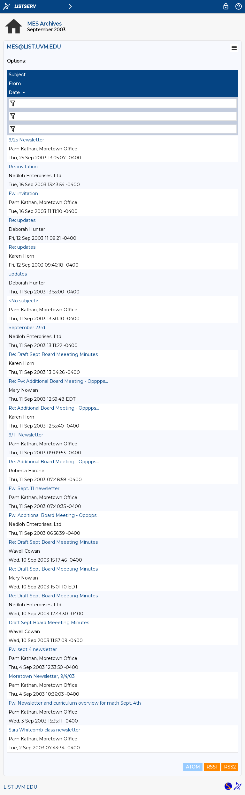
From (15, 84)
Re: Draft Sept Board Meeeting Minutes (53, 354)
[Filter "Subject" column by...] (123, 103)
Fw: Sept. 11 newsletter (34, 488)
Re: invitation (23, 167)
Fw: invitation (23, 193)
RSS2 (230, 767)
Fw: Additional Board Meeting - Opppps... (54, 515)
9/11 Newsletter (26, 435)
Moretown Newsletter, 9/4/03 (42, 676)
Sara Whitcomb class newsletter (44, 730)
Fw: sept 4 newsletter (33, 649)
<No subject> (23, 301)
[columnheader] (122, 74)
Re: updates (22, 220)
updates (18, 274)
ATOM (193, 767)
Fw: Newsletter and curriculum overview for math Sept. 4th (75, 703)
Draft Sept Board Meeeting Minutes (49, 622)
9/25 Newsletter (26, 140)
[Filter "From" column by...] (123, 116)
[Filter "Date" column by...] (123, 129)
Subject (17, 75)
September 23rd (27, 327)
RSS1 (212, 767)
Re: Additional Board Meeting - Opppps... (54, 408)
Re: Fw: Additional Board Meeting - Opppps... (58, 381)
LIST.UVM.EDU (20, 787)
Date (14, 92)
